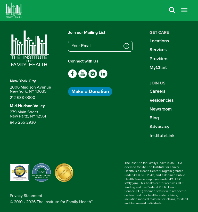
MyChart (158, 67)
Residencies (162, 100)
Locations (159, 40)
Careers (158, 91)
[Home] (13, 10)
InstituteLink (162, 135)
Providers (159, 58)
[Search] (172, 10)
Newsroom (161, 109)
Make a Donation (90, 91)
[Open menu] (184, 10)
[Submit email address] (126, 46)
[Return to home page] (30, 48)
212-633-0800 (22, 97)
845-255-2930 (23, 122)
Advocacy (159, 126)
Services (158, 49)
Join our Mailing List (86, 32)
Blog (154, 117)
